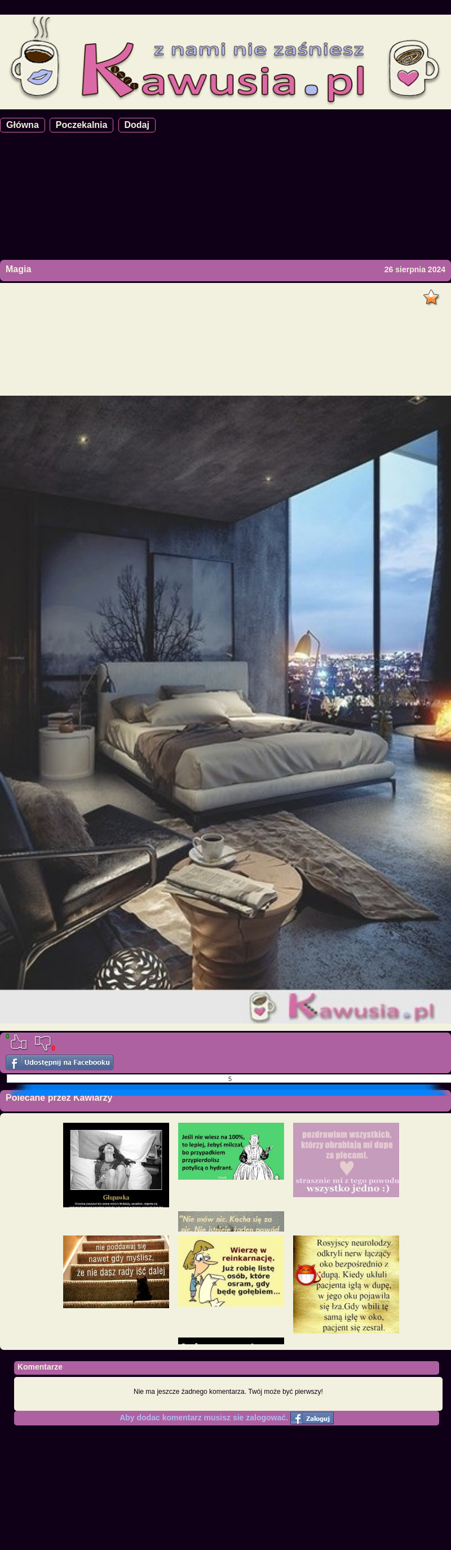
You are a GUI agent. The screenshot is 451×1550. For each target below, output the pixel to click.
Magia (18, 269)
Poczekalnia (82, 125)
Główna (22, 125)
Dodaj (137, 125)
